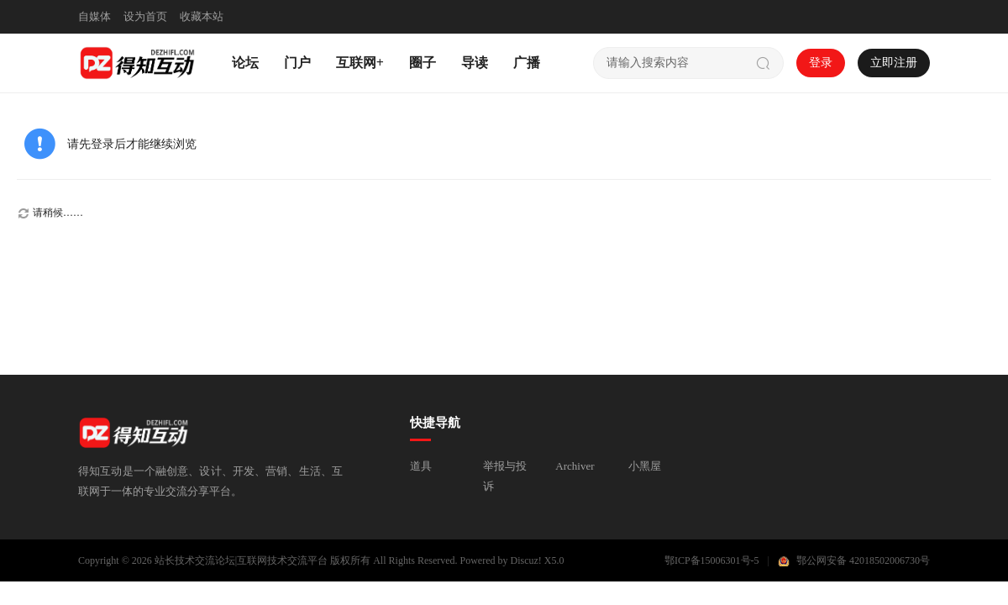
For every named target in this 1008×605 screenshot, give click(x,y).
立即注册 (893, 62)
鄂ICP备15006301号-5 (711, 560)
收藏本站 (201, 16)
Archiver (574, 466)
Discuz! (526, 560)
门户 (297, 62)
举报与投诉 (505, 476)
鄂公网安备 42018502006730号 (863, 560)
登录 (820, 62)
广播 (526, 62)
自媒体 (94, 16)
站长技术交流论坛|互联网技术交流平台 (241, 560)
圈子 (422, 62)
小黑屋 (644, 466)
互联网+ (360, 62)
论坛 (245, 62)
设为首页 (145, 16)
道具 (421, 466)
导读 (474, 62)
